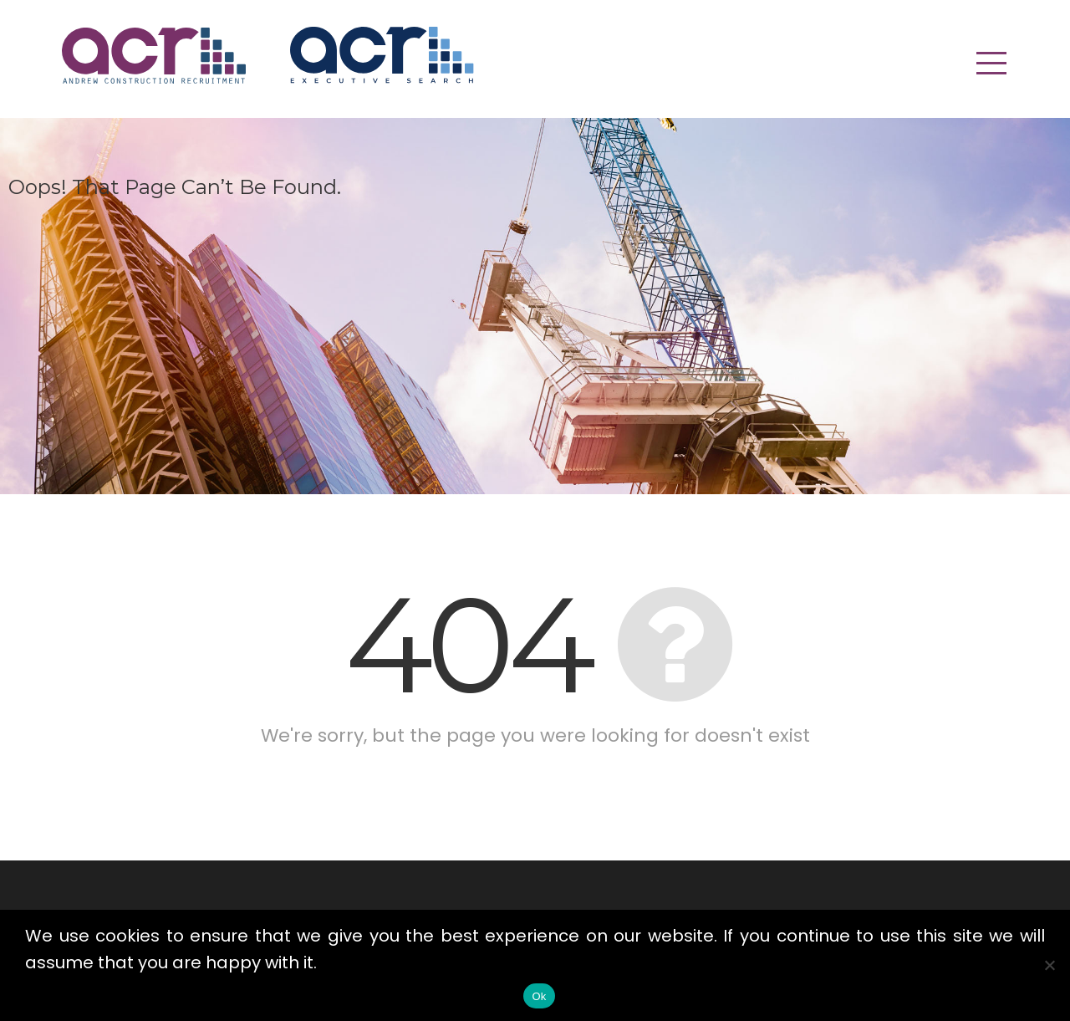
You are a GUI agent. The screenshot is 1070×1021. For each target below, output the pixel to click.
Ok (539, 996)
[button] (991, 63)
